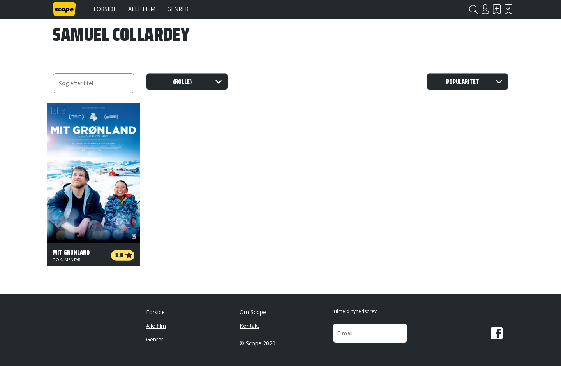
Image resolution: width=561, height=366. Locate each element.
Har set (508, 9)
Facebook (497, 333)
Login (485, 9)
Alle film (141, 8)
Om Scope (253, 312)
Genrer (178, 8)
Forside (105, 8)
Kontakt (249, 325)
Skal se (497, 9)
